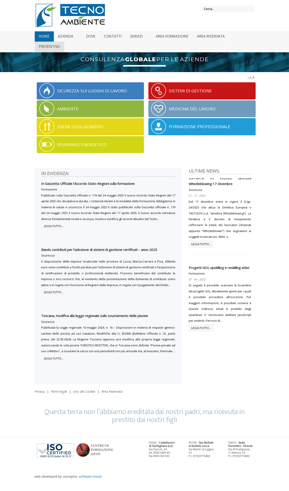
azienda (65, 36)
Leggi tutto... (53, 226)
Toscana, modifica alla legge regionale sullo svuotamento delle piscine (94, 315)
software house (90, 476)
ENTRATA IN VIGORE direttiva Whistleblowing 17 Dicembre (220, 183)
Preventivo (49, 46)
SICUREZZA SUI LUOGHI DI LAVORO (92, 91)
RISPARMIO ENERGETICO (82, 145)
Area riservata (211, 36)
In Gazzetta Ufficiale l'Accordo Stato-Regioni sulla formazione (88, 183)
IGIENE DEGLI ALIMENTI (80, 126)
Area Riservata (112, 391)
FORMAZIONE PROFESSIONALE (199, 126)
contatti (113, 36)
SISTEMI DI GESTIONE (190, 91)
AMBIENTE (67, 109)
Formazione (49, 189)
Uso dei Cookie (84, 391)
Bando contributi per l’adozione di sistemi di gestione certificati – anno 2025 (99, 249)
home (44, 36)
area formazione (172, 36)
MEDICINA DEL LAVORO (192, 109)
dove (90, 36)
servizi (136, 36)
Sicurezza (48, 255)
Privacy (39, 391)
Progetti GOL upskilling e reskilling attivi (219, 269)
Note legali (59, 391)
